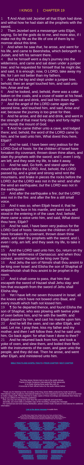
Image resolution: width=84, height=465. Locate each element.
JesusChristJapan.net (63, 434)
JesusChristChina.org (34, 424)
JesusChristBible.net (35, 438)
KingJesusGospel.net (61, 438)
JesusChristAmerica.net (33, 433)
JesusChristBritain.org (63, 422)
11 (3, 165)
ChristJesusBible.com (61, 447)
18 (3, 295)
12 (3, 193)
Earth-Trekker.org (62, 427)
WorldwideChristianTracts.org (58, 451)
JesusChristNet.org (65, 423)
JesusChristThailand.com (35, 446)
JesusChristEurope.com (48, 441)
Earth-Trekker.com (66, 444)
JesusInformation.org (37, 429)
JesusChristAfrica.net (20, 434)
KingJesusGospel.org (61, 428)
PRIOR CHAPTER (51, 363)
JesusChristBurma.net (48, 435)
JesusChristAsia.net (34, 432)
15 (3, 250)
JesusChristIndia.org (34, 426)
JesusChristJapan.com (48, 446)
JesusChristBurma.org (48, 426)
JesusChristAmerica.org (33, 423)
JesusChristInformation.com (49, 443)
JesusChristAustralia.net (50, 437)
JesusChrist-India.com (50, 445)
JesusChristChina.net (35, 434)
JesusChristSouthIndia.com (34, 445)
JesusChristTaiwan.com (21, 446)
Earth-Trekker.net (62, 437)
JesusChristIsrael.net (21, 432)
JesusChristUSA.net (19, 433)
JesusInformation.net (37, 439)
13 (3, 205)
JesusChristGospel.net (47, 438)
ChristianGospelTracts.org (25, 451)
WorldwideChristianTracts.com (58, 450)
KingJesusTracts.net (56, 457)
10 (3, 145)
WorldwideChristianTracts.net (58, 452)
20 (3, 323)
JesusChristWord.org (23, 428)
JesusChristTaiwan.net (22, 437)
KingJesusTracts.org (42, 457)
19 (3, 307)
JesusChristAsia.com (34, 441)
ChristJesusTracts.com (27, 455)
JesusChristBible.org (35, 428)
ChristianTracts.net (58, 439)
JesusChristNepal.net (20, 435)
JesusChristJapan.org (63, 424)
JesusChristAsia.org (34, 422)
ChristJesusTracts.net (56, 455)
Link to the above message (36, 409)
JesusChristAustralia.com (62, 446)
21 (3, 340)
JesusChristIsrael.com (19, 441)
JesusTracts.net (48, 439)
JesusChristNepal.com (18, 445)
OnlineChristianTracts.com (41, 450)
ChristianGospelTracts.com (24, 450)
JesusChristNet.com (66, 443)
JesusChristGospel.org (47, 428)
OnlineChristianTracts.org (41, 451)
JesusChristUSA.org (19, 423)
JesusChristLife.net (65, 433)
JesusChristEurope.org (48, 422)
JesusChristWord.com (23, 447)
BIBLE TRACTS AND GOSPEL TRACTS (26, 363)
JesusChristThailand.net (36, 437)
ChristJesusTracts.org (42, 455)
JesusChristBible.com (35, 447)
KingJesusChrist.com (28, 458)
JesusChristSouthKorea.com (35, 444)
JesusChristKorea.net (49, 434)
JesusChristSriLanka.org (64, 426)
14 (3, 226)
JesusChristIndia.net (34, 435)
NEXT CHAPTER (66, 363)
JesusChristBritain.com (63, 441)
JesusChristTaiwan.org (22, 427)
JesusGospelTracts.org (42, 456)
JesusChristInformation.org (49, 423)
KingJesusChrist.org (42, 458)
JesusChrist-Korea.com (52, 444)
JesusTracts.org (48, 429)
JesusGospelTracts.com (27, 456)
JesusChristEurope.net (48, 432)
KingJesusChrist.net (56, 458)
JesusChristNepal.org (19, 426)
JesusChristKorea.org (49, 424)
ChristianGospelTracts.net (25, 452)
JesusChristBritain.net (63, 432)
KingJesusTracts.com (28, 457)
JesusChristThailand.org (36, 427)
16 (3, 262)
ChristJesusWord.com (48, 447)
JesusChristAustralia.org (50, 427)
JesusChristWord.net (23, 438)
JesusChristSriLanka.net (63, 435)
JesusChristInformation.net (49, 433)
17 (3, 279)
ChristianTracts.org (58, 429)
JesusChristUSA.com (18, 443)
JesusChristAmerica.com (33, 443)
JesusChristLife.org (25, 429)
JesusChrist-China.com (65, 445)
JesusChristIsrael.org (20, 422)
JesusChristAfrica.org (20, 424)
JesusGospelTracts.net (57, 456)
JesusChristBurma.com (19, 444)
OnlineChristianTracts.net (41, 452)
